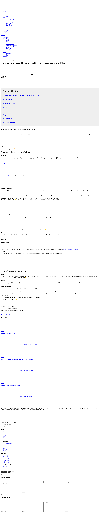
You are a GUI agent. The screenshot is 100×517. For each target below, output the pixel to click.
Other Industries (9, 25)
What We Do (5, 13)
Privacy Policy (6, 466)
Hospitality (8, 24)
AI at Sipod (8, 16)
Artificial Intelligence (10, 22)
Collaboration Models (7, 443)
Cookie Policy (6, 469)
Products (5, 449)
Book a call (3, 35)
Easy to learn (8, 99)
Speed (6, 115)
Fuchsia (23, 249)
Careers (4, 435)
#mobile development (8, 314)
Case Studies (8, 27)
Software (6, 59)
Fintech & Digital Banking (11, 19)
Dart (6, 107)
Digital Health (8, 23)
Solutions (7, 14)
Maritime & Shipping (10, 18)
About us (5, 31)
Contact (4, 32)
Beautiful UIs (8, 118)
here (62, 234)
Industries (5, 17)
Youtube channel (9, 161)
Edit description (9, 111)
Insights (4, 26)
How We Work (6, 11)
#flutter (2, 314)
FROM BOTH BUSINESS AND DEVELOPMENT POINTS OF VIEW (24, 95)
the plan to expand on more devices (70, 249)
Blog (7, 30)
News (7, 29)
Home (2, 59)
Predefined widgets (10, 103)
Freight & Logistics (10, 21)
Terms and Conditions (7, 468)
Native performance (10, 122)
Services (7, 15)
